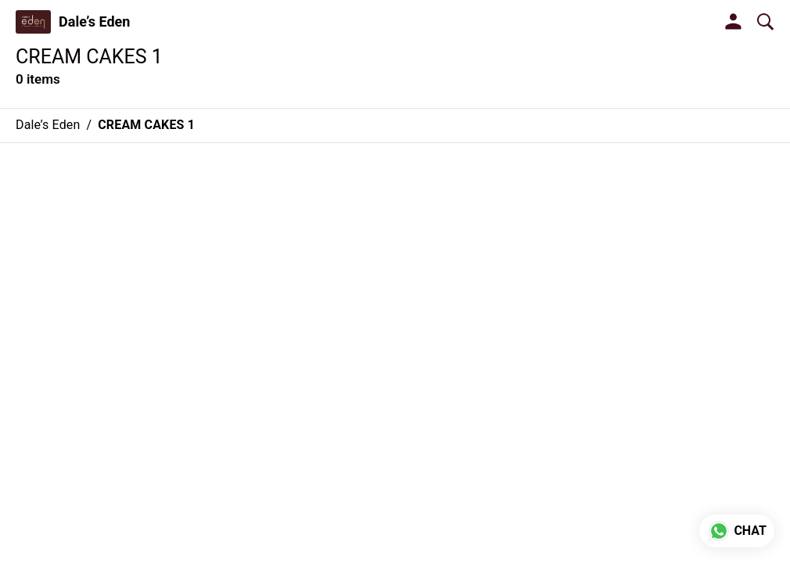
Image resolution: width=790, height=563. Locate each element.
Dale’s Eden (94, 22)
